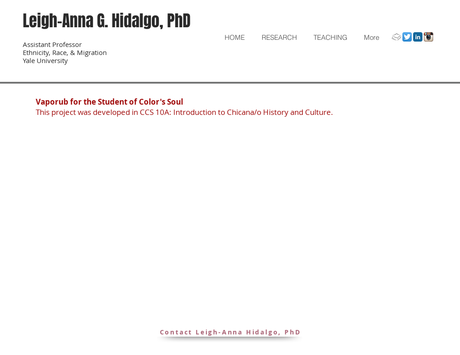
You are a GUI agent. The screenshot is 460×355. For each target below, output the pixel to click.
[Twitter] (407, 37)
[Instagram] (428, 37)
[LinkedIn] (417, 37)
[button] (279, 37)
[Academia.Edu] (396, 37)
